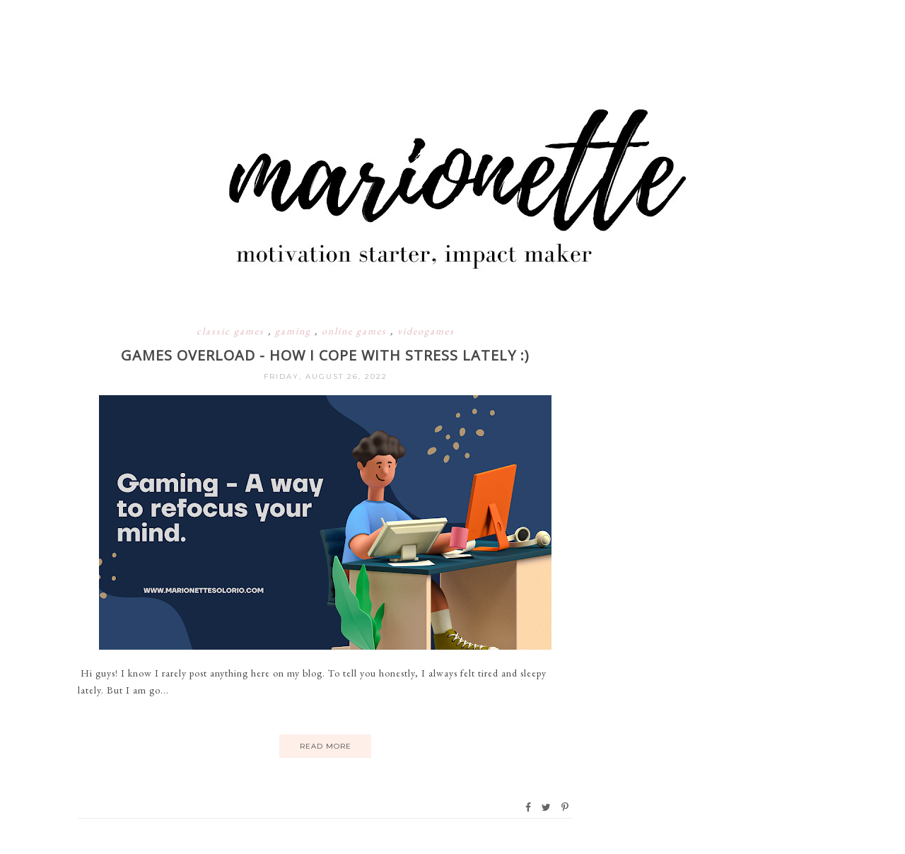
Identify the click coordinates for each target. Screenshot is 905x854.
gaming (295, 330)
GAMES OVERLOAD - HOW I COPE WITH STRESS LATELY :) (325, 355)
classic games (232, 330)
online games (356, 330)
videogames (426, 330)
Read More (325, 746)
